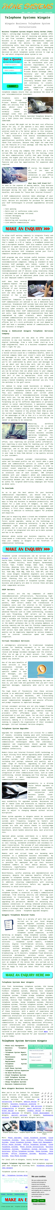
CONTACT (40, 12)
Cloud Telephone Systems (35, 1138)
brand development (41, 1113)
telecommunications (10, 596)
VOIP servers (31, 614)
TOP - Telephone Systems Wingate (16, 1175)
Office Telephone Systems (34, 1144)
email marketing (34, 1108)
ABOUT (34, 12)
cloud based (44, 129)
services (40, 1117)
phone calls (23, 188)
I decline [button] (42, 1200)
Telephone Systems (19, 1194)
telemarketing (8, 1108)
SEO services (36, 1106)
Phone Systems (42, 1151)
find (9, 986)
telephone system (13, 1034)
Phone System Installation (32, 1147)
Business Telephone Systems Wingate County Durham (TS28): (27, 32)
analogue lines (9, 114)
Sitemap (3, 1194)
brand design (8, 1111)
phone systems (42, 58)
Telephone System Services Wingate (24, 1041)
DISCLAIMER (48, 12)
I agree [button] (35, 1200)
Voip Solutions (28, 1140)
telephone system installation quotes (34, 1029)
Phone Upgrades (14, 1138)
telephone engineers (30, 574)
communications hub (30, 253)
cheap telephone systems (35, 935)
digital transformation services (27, 944)
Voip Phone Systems (18, 1156)
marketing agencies (10, 1113)
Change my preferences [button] (39, 1204)
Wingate (5, 558)
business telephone (38, 344)
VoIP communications (31, 311)
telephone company (10, 92)
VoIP (30, 179)
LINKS (28, 12)
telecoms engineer (25, 924)
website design (30, 1102)
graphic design (34, 1111)
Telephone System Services (34, 1149)
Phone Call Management (42, 1142)
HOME (23, 12)
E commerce (14, 1106)
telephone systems (39, 34)
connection (14, 198)
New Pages (10, 1194)
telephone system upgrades (15, 951)
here (46, 1031)
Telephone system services (22, 1009)
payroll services (19, 1115)
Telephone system (9, 556)
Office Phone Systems (11, 1144)
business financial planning (23, 1104)
